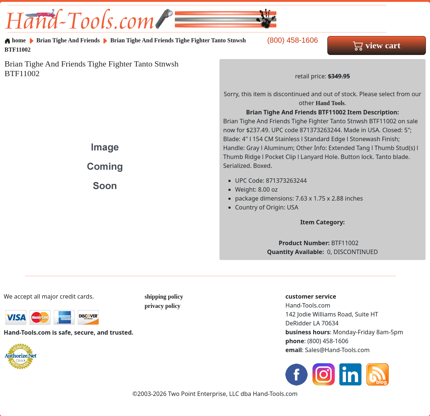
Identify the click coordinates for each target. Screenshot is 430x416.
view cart (377, 45)
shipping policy (164, 296)
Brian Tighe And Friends (69, 40)
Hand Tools (330, 103)
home (15, 40)
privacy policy (162, 306)
